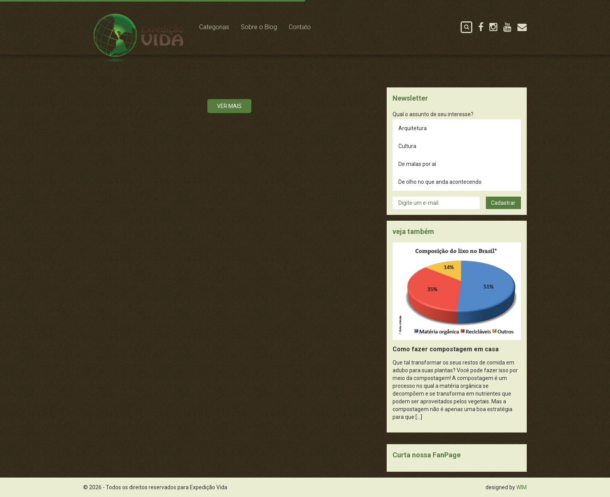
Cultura (407, 146)
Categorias (214, 27)
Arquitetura (412, 128)
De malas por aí (417, 164)
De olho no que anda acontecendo (440, 182)
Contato (300, 27)
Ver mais (229, 106)
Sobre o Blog (259, 27)
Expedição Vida (138, 38)
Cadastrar (503, 203)
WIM (521, 487)
